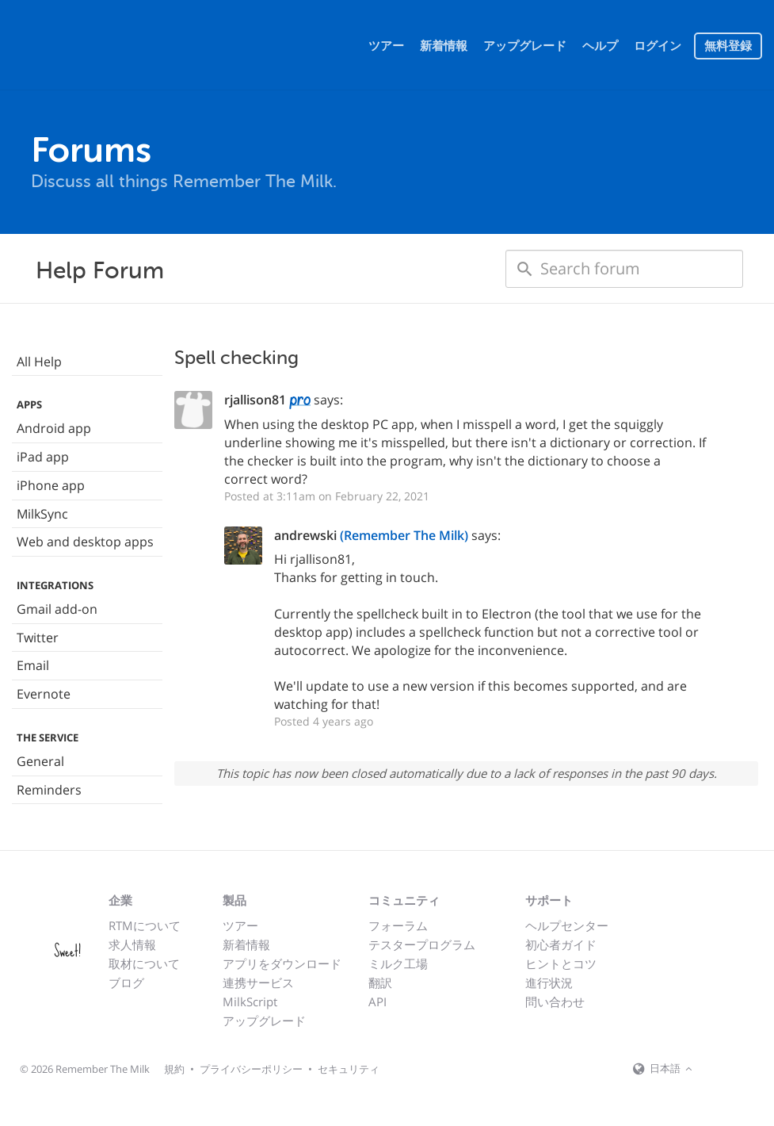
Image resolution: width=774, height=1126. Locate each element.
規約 (174, 1069)
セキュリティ (348, 1069)
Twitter (38, 637)
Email (33, 665)
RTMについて (145, 925)
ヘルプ (600, 46)
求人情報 (132, 944)
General (40, 761)
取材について (144, 963)
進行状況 (549, 982)
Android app (54, 428)
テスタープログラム (421, 944)
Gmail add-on (57, 609)
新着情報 (443, 46)
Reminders (49, 790)
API (377, 1001)
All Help (39, 361)
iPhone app (51, 485)
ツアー (386, 46)
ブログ (126, 982)
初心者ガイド (561, 944)
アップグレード (524, 46)
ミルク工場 (398, 963)
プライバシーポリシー (251, 1069)
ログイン (657, 46)
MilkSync (42, 514)
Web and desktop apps (85, 541)
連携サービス (258, 982)
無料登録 (728, 46)
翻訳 (380, 982)
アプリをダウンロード (282, 963)
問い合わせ (555, 1001)
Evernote (44, 694)
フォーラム (398, 925)
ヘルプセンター (566, 925)
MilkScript (250, 1001)
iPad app (43, 456)
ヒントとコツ (561, 963)
